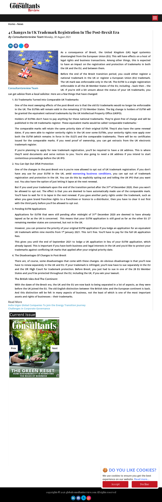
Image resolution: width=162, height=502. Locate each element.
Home (11, 24)
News (20, 24)
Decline (144, 484)
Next (55, 348)
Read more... (141, 479)
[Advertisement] (38, 404)
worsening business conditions (92, 173)
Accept (115, 484)
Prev (13, 348)
